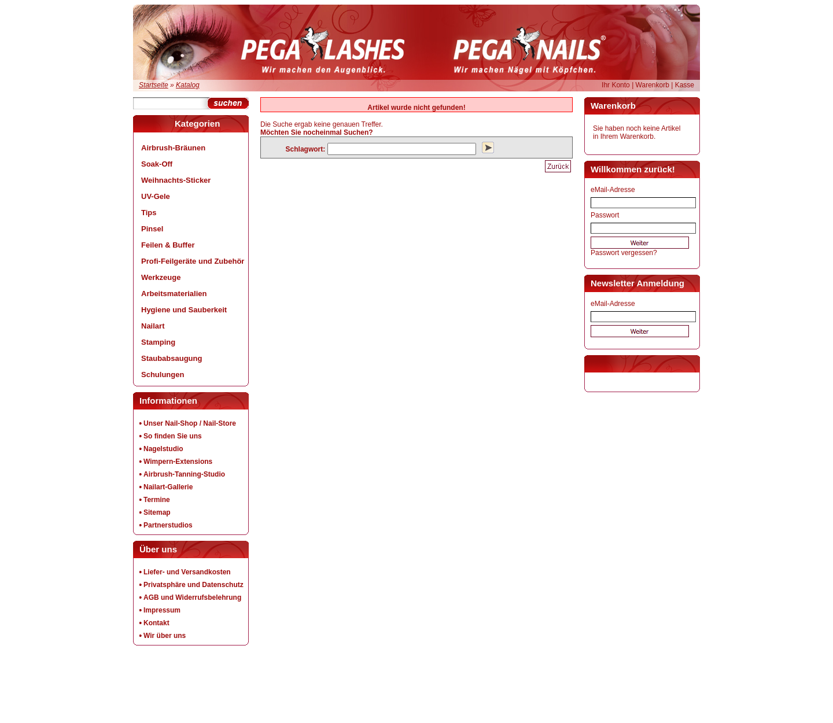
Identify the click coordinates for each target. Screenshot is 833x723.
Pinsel (152, 228)
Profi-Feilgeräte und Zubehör (192, 261)
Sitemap (157, 512)
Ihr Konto (616, 85)
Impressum (161, 610)
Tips (149, 212)
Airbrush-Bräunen (173, 147)
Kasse (684, 85)
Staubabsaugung (171, 358)
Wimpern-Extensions (177, 462)
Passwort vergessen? (624, 253)
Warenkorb (652, 85)
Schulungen (162, 374)
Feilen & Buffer (167, 245)
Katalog (188, 85)
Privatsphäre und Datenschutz (193, 585)
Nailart (152, 326)
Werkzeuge (160, 277)
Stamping (158, 342)
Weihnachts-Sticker (176, 180)
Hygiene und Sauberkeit (184, 309)
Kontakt (156, 623)
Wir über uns (164, 636)
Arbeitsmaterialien (174, 293)
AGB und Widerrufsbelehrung (192, 597)
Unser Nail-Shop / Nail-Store (189, 423)
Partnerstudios (168, 525)
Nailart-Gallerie (168, 487)
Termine (156, 500)
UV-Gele (155, 196)
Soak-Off (156, 164)
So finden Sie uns (172, 436)
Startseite (153, 85)
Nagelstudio (163, 449)
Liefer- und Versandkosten (187, 572)
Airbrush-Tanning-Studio (184, 474)
